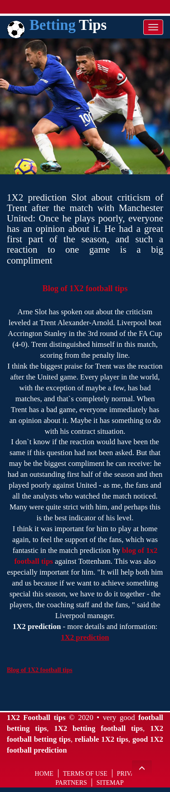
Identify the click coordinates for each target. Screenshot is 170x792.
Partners (71, 782)
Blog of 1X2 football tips (85, 288)
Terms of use (85, 773)
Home (44, 773)
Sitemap (110, 782)
